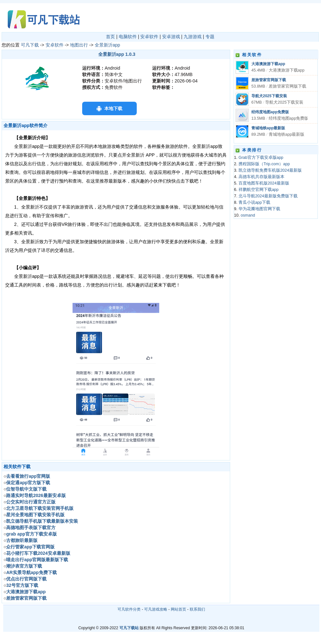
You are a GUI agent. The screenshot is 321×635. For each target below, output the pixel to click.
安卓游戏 (171, 36)
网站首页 (178, 609)
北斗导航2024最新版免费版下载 (268, 196)
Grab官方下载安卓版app (261, 157)
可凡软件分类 (129, 609)
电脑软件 (128, 36)
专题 (209, 36)
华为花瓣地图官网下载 (259, 209)
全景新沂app (107, 44)
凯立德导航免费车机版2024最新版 (270, 170)
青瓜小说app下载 (254, 202)
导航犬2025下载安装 (269, 96)
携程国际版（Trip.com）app (264, 164)
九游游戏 (193, 36)
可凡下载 (30, 44)
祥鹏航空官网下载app (259, 189)
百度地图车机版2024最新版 (264, 183)
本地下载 (113, 108)
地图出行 (79, 44)
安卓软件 (149, 36)
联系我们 (197, 609)
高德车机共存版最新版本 (261, 177)
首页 (110, 36)
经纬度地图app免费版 (270, 112)
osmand (248, 215)
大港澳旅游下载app (268, 64)
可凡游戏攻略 (155, 609)
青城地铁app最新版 (268, 128)
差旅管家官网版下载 (268, 80)
